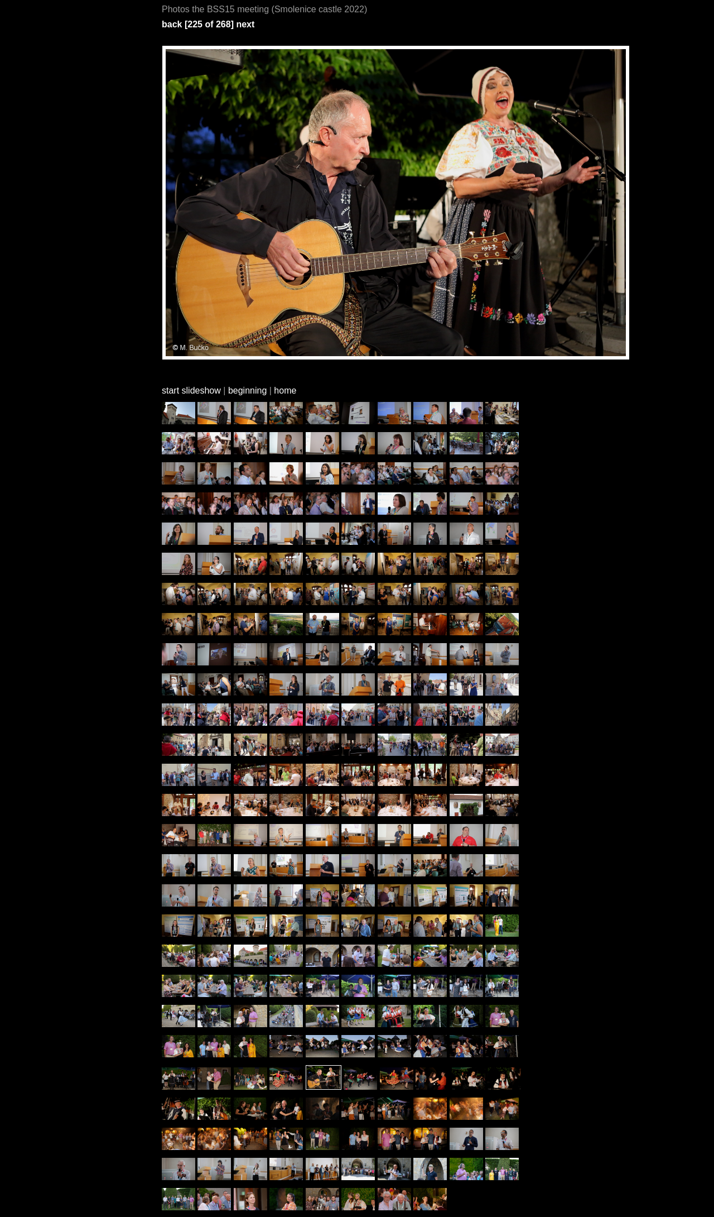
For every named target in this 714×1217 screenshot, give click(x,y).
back (172, 24)
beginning (247, 390)
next (245, 24)
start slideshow (191, 390)
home (285, 390)
